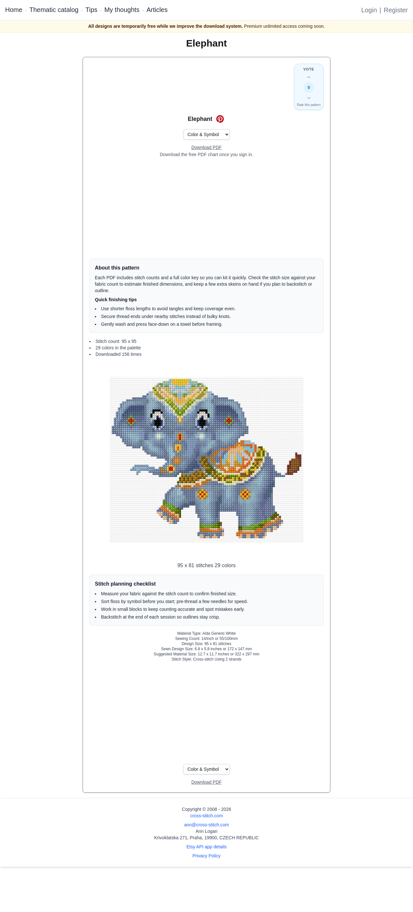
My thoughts (121, 9)
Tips (91, 9)
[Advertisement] (206, 208)
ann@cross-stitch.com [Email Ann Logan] (206, 824)
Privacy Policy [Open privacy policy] (206, 855)
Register (396, 10)
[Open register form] (206, 148)
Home (13, 9)
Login (369, 10)
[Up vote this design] (309, 77)
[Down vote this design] (309, 98)
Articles (157, 9)
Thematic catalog (53, 9)
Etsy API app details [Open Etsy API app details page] (206, 846)
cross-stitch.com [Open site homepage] (206, 815)
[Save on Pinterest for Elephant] (220, 119)
